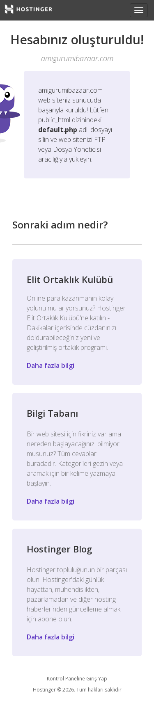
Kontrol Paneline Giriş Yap (77, 678)
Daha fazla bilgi (50, 365)
